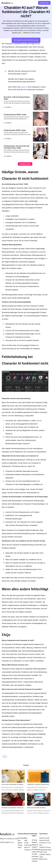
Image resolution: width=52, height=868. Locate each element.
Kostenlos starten (25, 164)
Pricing (20, 845)
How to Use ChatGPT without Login (44, 854)
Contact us (27, 850)
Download (21, 838)
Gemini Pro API (44, 838)
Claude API (35, 852)
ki (5, 756)
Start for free (44, 3)
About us (27, 847)
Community (28, 845)
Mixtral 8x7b (43, 859)
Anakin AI (23, 87)
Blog (25, 838)
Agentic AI (35, 845)
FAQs (19, 847)
